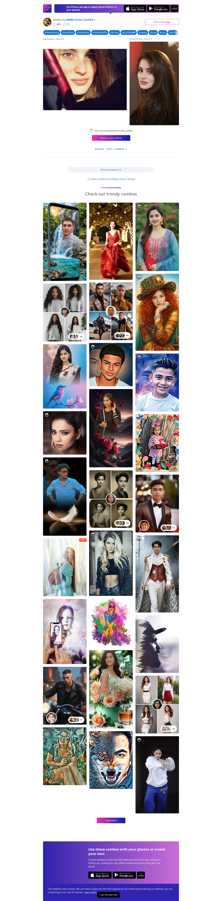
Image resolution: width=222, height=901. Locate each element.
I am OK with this (108, 894)
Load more (111, 820)
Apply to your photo (111, 137)
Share (162, 21)
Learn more (90, 892)
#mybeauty (83, 32)
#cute (153, 32)
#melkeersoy (52, 32)
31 (66, 24)
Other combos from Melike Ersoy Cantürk (111, 179)
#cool (163, 32)
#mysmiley (68, 32)
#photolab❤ (128, 32)
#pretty (173, 32)
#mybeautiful (100, 32)
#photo (114, 32)
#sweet (143, 32)
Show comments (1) (111, 169)
